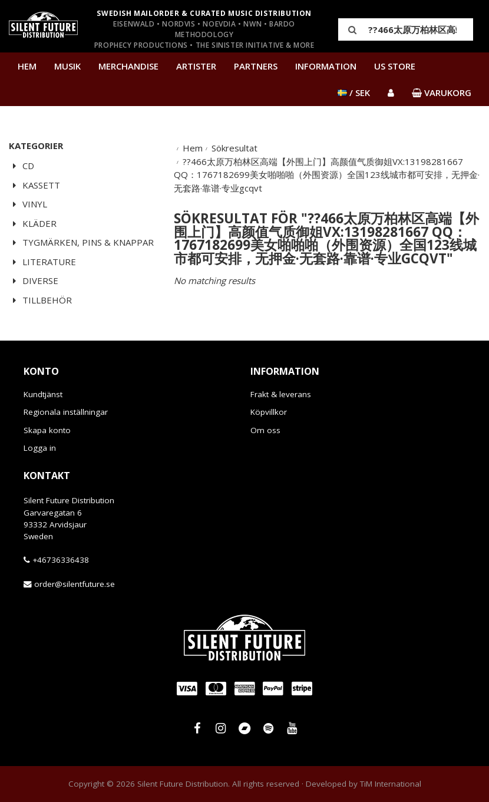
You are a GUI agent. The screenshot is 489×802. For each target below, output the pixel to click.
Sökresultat (234, 148)
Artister (196, 66)
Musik (67, 66)
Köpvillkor (268, 412)
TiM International (390, 783)
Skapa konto (47, 430)
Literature (42, 262)
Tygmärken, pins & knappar (81, 242)
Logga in (40, 448)
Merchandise (128, 66)
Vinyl (28, 204)
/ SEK (354, 92)
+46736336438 (60, 560)
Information (325, 66)
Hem (27, 66)
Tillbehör (40, 300)
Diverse (33, 280)
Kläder (33, 223)
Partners (255, 66)
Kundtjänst (43, 394)
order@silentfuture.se (74, 584)
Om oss (265, 430)
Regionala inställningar (66, 412)
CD (21, 165)
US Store (394, 66)
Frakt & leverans (280, 394)
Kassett (34, 185)
